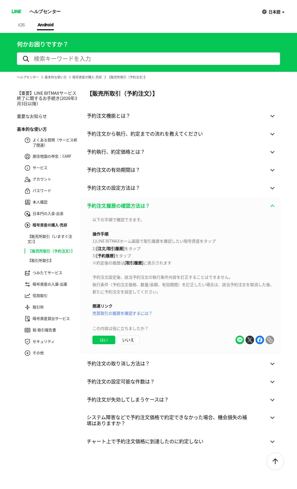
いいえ (128, 340)
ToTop (275, 461)
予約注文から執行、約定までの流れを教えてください (145, 133)
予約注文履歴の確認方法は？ (118, 205)
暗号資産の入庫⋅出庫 (46, 284)
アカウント (38, 179)
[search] (148, 58)
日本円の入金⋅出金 (44, 214)
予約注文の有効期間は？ (113, 169)
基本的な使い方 (56, 77)
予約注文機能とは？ (108, 115)
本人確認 (36, 202)
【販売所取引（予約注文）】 (51, 251)
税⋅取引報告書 (40, 330)
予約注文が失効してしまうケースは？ (128, 399)
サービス (36, 168)
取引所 (34, 307)
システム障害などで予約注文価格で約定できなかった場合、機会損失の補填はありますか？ (167, 420)
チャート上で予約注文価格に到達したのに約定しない (145, 441)
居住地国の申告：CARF (48, 156)
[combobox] (180, 283)
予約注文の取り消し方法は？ (118, 363)
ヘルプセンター (45, 11)
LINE (16, 11)
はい (104, 340)
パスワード (38, 191)
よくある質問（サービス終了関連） (51, 142)
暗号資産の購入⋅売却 (87, 77)
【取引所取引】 (40, 260)
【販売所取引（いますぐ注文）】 (49, 239)
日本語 (274, 11)
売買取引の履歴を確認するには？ (122, 313)
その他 (34, 353)
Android (45, 25)
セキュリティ (40, 342)
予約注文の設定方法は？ (113, 187)
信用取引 (36, 296)
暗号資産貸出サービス (47, 319)
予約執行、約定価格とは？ (116, 151)
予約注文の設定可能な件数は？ (121, 381)
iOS (21, 25)
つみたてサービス (43, 273)
